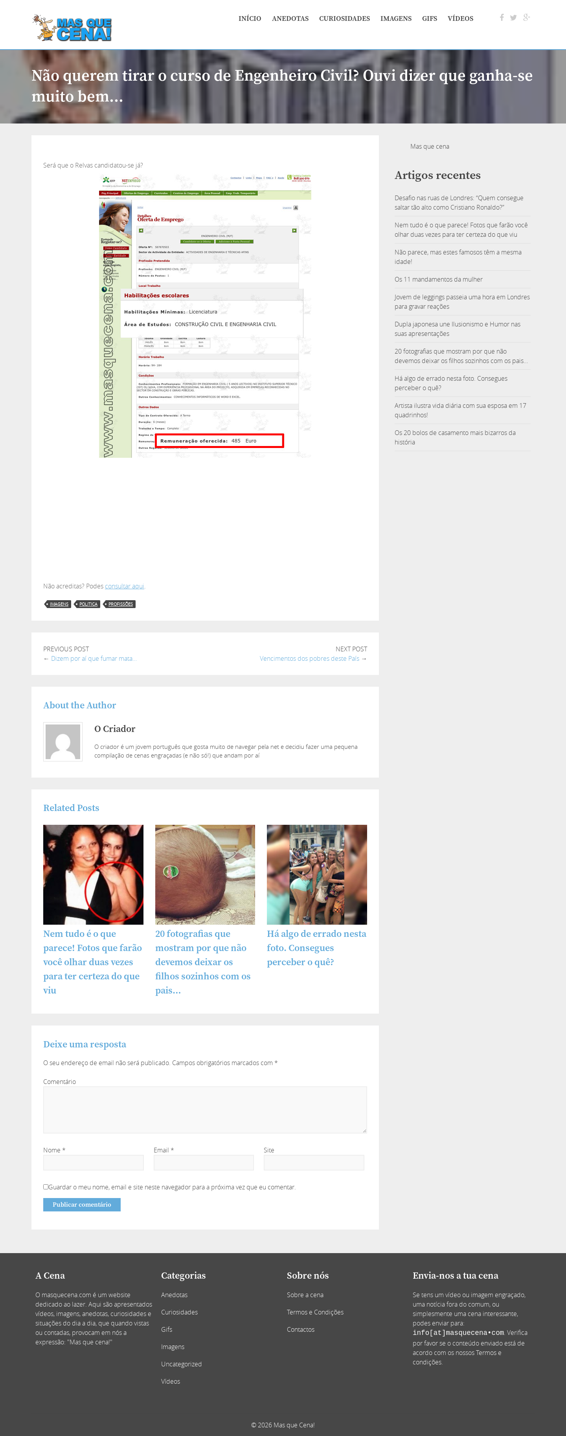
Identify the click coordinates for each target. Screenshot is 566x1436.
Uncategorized (181, 1364)
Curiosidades (344, 18)
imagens (59, 604)
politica (88, 604)
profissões (120, 604)
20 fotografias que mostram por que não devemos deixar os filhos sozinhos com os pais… (203, 962)
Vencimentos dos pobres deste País (309, 658)
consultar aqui (124, 586)
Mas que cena (429, 146)
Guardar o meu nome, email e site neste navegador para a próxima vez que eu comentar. (172, 1187)
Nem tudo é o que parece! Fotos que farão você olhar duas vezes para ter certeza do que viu (92, 962)
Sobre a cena (305, 1294)
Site (269, 1150)
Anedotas (290, 18)
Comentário (59, 1081)
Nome (54, 1150)
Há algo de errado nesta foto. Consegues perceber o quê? (316, 948)
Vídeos (460, 18)
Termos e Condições (315, 1312)
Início (250, 18)
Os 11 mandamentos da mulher (439, 279)
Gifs (429, 18)
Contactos (300, 1329)
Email (164, 1150)
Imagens (396, 18)
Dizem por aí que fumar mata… (94, 658)
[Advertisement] (205, 522)
